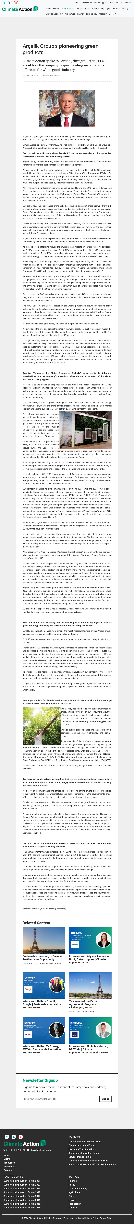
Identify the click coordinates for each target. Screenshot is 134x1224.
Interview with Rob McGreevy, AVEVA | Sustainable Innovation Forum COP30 (42, 1049)
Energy (80, 14)
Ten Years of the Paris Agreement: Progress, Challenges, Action (83, 1004)
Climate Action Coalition (87, 8)
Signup (105, 1099)
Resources (67, 8)
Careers (118, 2)
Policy (125, 8)
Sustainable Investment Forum (46, 963)
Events (56, 8)
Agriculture (70, 14)
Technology (91, 14)
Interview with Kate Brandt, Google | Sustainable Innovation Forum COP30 (42, 1004)
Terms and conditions (74, 1218)
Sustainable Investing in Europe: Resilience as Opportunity (42, 958)
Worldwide (35, 909)
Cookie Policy (106, 1218)
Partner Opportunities (103, 2)
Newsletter (87, 2)
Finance (116, 8)
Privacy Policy (91, 1218)
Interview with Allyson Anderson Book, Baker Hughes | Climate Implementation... (89, 959)
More (111, 14)
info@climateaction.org (40, 1150)
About (77, 2)
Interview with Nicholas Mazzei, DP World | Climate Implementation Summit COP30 (88, 1049)
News (48, 8)
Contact (127, 2)
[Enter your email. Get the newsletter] (61, 1099)
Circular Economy (54, 14)
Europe (72, 1012)
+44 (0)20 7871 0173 (15, 1150)
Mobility (102, 14)
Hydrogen (106, 8)
